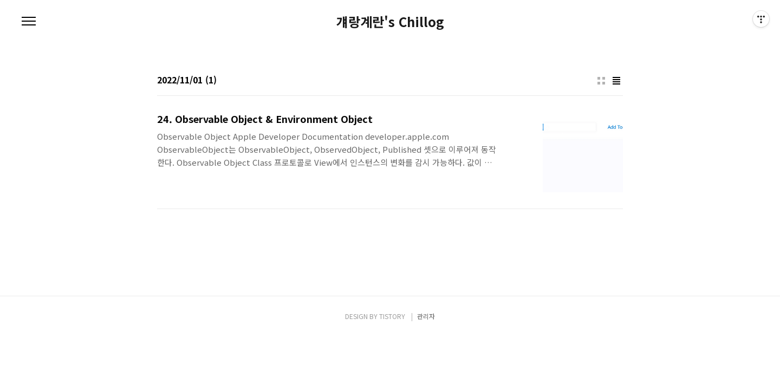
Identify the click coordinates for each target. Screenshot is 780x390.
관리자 (426, 316)
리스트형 (616, 80)
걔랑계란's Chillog (390, 21)
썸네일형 (601, 80)
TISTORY (392, 316)
